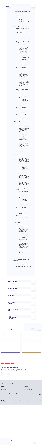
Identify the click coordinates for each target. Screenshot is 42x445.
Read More (4, 382)
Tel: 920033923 (3, 420)
